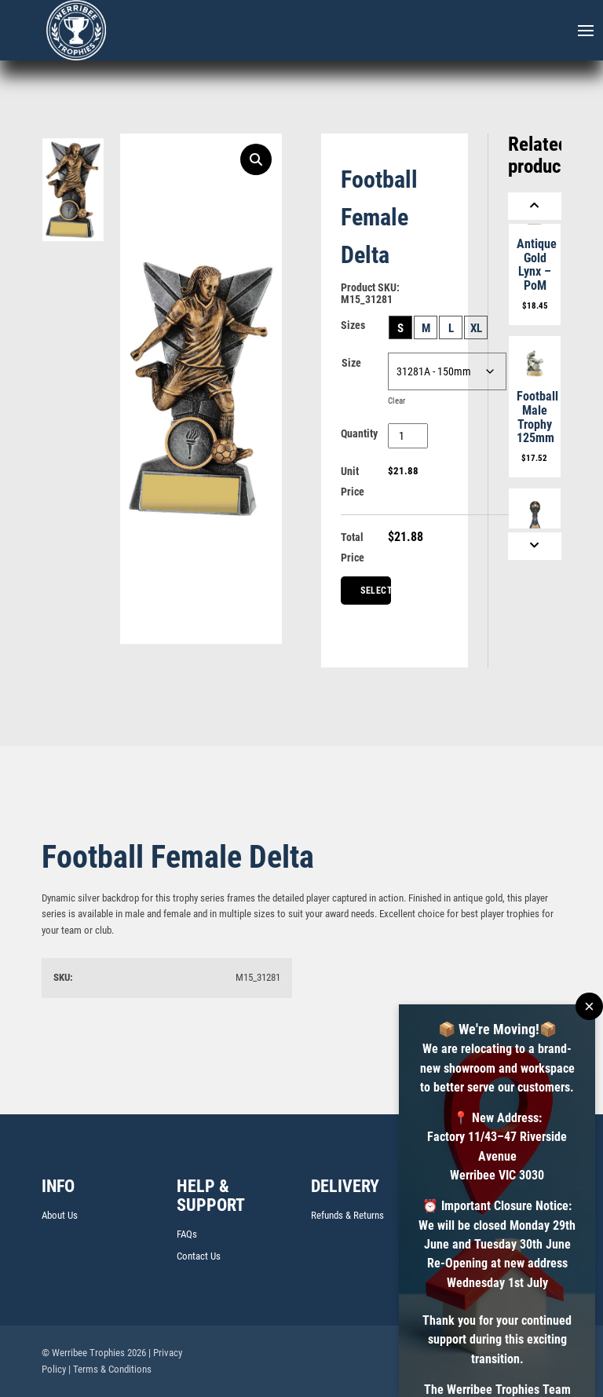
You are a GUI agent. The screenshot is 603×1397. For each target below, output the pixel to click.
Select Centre (375, 595)
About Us (60, 1215)
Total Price (352, 547)
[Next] (534, 546)
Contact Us (199, 1256)
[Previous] (534, 206)
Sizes (353, 325)
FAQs (187, 1234)
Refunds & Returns (347, 1215)
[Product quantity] (408, 435)
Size (351, 363)
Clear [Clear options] (396, 401)
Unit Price (352, 481)
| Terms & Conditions (110, 1369)
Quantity (359, 433)
